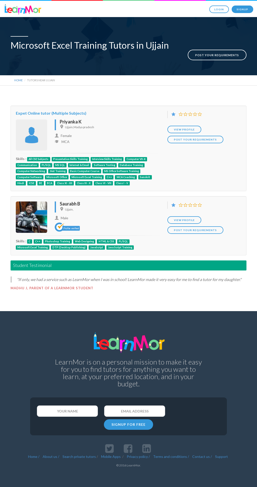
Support (221, 455)
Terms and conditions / (171, 455)
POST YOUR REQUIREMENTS (195, 138)
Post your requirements (217, 49)
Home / (33, 455)
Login (219, 9)
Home (18, 78)
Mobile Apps (111, 455)
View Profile (184, 127)
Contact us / (202, 455)
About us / (51, 455)
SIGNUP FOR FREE (128, 423)
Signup (242, 9)
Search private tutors (79, 455)
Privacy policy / (138, 455)
